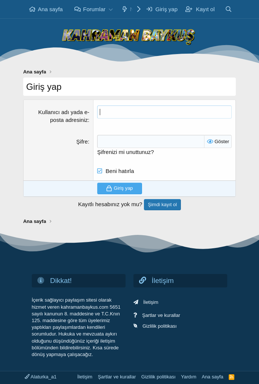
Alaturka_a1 (40, 377)
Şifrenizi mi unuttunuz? (125, 152)
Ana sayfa (50, 9)
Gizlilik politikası (159, 326)
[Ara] (228, 9)
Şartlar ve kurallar (161, 315)
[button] (110, 9)
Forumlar (94, 9)
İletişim (150, 302)
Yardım (188, 377)
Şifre (82, 141)
